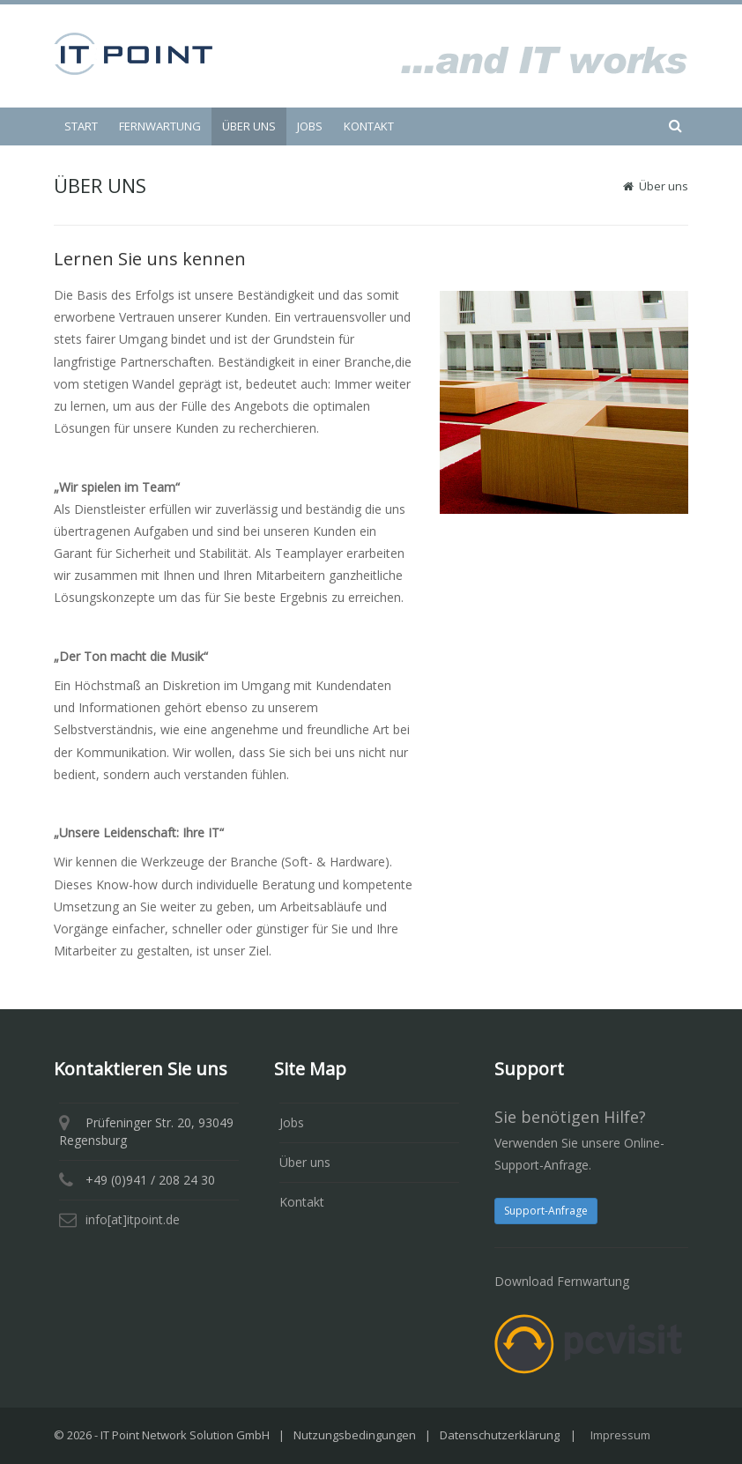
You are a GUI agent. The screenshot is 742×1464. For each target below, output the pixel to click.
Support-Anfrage (546, 1210)
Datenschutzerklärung (500, 1435)
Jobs (291, 1122)
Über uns (304, 1162)
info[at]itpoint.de (132, 1219)
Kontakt (301, 1201)
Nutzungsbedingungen (354, 1435)
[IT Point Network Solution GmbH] (133, 52)
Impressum (620, 1435)
